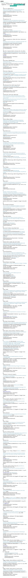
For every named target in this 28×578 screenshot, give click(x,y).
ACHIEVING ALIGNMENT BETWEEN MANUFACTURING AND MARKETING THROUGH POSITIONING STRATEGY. (14, 244)
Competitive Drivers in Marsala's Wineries (11, 86)
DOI (4, 14)
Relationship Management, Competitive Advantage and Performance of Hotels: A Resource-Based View (13, 10)
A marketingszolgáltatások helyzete (11, 553)
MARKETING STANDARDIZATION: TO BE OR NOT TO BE (13, 282)
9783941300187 (8, 257)
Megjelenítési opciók (13, 5)
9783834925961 (8, 147)
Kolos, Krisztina (14, 191)
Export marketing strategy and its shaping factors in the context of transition (14, 253)
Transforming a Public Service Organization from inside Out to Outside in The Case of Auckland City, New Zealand (15, 433)
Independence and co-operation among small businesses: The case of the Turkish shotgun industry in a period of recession (15, 323)
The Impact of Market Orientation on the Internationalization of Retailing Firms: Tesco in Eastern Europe (14, 332)
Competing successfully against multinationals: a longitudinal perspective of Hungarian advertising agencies (14, 183)
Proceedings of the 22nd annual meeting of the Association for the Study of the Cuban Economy (15, 99)
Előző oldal (3, 3)
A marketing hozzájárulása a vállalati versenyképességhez (14, 343)
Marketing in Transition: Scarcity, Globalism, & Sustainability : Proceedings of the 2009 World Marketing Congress (14, 75)
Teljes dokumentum (7, 136)
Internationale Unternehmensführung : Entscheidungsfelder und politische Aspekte (14, 157)
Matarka (6, 555)
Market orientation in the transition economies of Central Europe (14, 454)
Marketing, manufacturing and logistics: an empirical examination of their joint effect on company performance (14, 193)
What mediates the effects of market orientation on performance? (14, 218)
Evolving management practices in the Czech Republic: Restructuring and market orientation (13, 523)
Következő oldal (9, 4)
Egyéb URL (9, 34)
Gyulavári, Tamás (20, 341)
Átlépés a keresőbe (17, 4)
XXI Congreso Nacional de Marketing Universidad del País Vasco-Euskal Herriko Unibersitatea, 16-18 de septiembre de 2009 (14, 232)
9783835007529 (8, 276)
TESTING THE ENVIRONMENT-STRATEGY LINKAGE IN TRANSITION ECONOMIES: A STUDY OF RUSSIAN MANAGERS (14, 570)
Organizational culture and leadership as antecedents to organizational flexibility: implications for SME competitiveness (15, 21)
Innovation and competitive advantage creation (12, 30)
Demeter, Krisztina (6, 191)
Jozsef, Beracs (21, 465)
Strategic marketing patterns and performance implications (14, 52)
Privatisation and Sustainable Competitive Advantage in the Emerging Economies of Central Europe (14, 388)
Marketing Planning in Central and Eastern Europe (12, 542)
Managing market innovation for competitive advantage (14, 42)
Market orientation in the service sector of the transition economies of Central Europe (13, 402)
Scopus (8, 14)
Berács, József (17, 384)
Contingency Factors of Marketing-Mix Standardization (14, 143)
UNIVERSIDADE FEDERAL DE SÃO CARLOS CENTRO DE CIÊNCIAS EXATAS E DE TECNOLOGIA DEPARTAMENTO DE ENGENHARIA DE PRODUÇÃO (15, 110)
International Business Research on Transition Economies (14, 422)
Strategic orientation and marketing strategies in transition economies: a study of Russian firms (14, 562)
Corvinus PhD (5, 296)
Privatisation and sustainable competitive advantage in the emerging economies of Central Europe (14, 512)
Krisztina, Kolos (6, 541)
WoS (6, 14)
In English (22, 4)
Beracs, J (19, 450)
